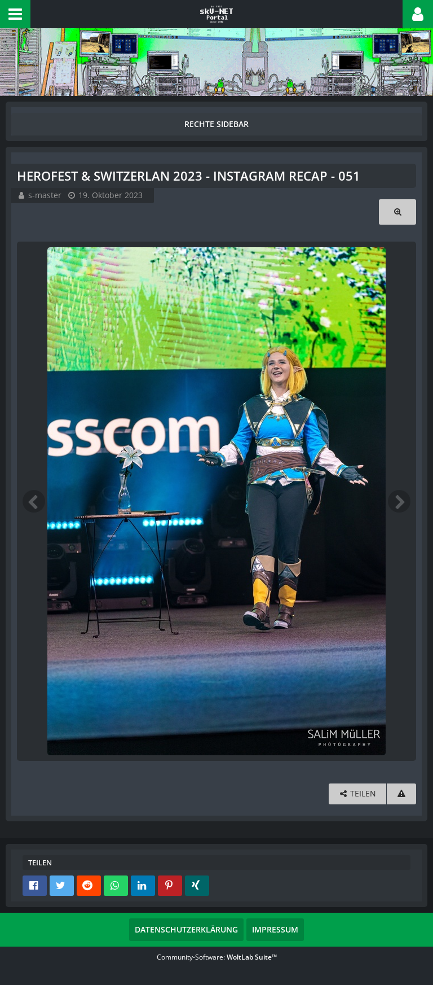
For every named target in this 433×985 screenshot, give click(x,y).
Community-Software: (217, 957)
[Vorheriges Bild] (34, 501)
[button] (15, 14)
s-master (44, 195)
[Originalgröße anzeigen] (397, 212)
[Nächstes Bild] (399, 501)
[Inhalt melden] (401, 793)
